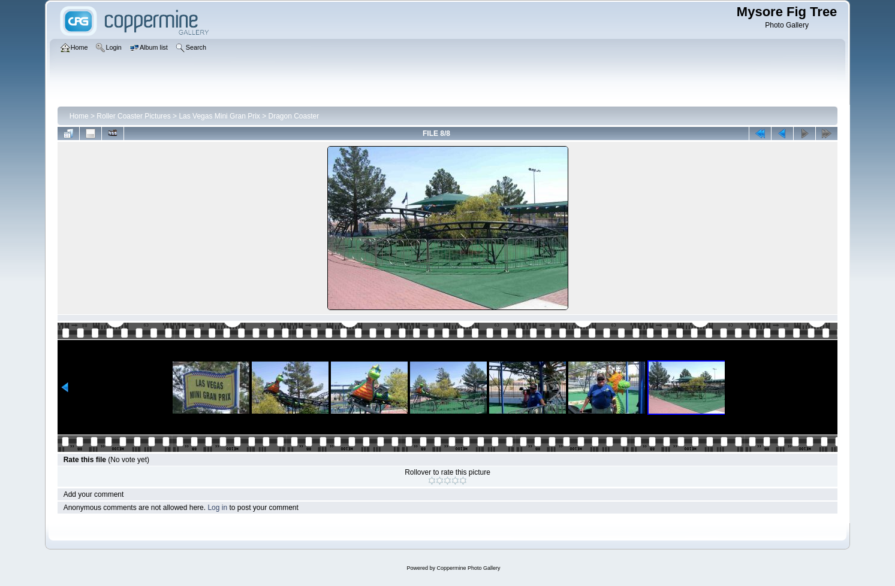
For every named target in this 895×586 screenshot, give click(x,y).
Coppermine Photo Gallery (468, 568)
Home (79, 116)
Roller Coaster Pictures (133, 116)
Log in (217, 507)
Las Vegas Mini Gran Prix (219, 116)
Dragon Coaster (294, 116)
